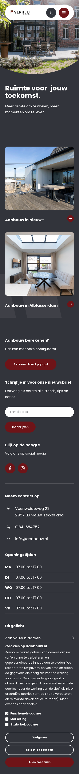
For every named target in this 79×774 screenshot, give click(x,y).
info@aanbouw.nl (31, 538)
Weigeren (39, 737)
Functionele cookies (26, 713)
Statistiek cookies (24, 724)
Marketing (18, 718)
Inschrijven (20, 427)
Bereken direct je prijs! (51, 13)
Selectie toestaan (39, 750)
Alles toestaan (40, 762)
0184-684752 (27, 527)
